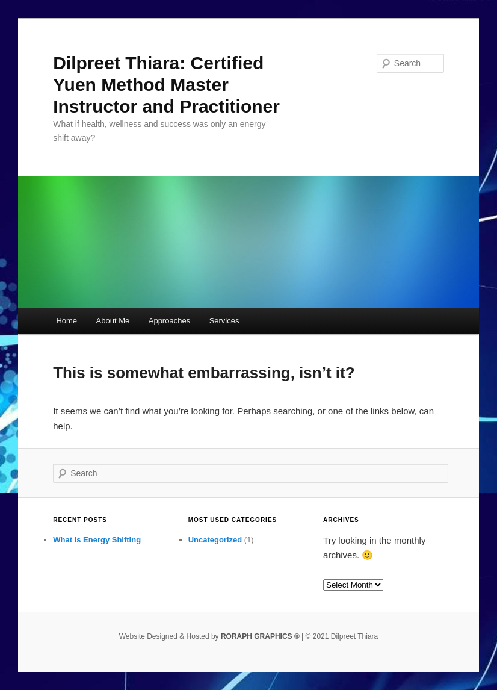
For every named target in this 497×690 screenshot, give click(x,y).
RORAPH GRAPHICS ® (260, 636)
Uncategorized (215, 539)
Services (224, 320)
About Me (113, 320)
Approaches (169, 320)
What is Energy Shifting (97, 539)
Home (66, 320)
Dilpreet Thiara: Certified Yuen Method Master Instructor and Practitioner (166, 84)
